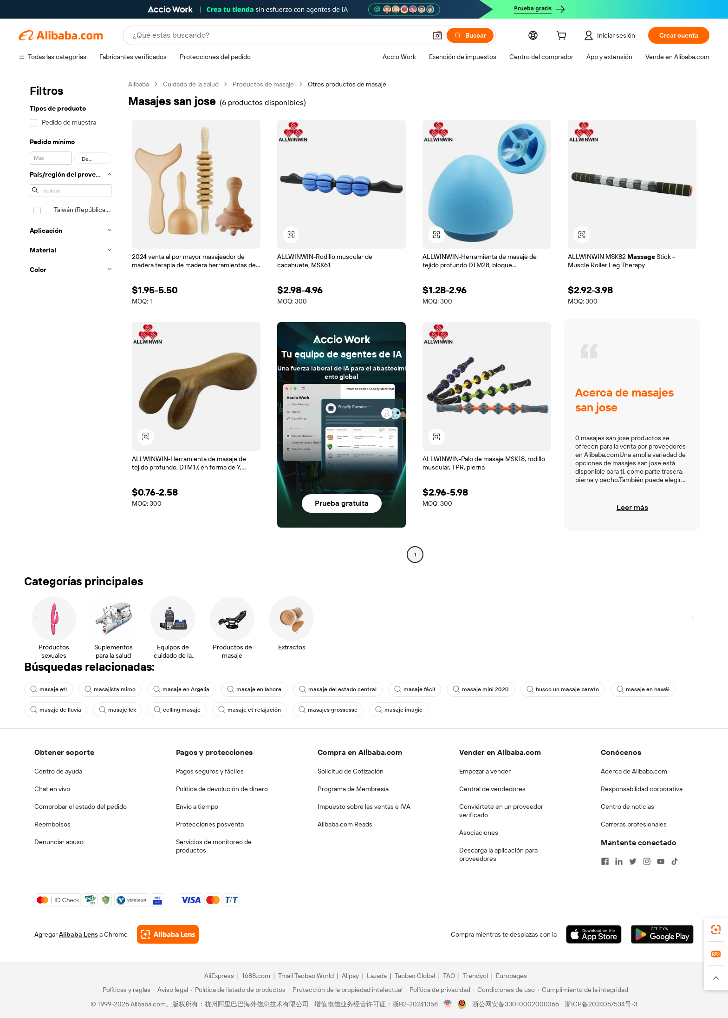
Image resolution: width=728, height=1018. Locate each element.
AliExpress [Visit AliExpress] (219, 975)
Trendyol (475, 975)
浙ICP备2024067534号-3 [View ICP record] (601, 1004)
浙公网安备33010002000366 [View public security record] (515, 1004)
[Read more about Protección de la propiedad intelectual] (345, 989)
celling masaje (177, 710)
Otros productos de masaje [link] (347, 84)
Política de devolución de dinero (222, 789)
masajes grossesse (328, 710)
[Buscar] (470, 35)
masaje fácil (414, 689)
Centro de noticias (627, 806)
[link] (716, 930)
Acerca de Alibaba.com (634, 771)
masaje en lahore (254, 689)
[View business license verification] (447, 1004)
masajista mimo (110, 689)
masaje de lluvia (55, 710)
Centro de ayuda (58, 771)
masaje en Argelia (181, 689)
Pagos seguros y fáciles (210, 771)
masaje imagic (398, 710)
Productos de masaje (263, 84)
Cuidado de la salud (191, 84)
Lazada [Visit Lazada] (377, 975)
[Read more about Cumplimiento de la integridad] (583, 989)
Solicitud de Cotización (351, 771)
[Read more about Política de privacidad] (437, 989)
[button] (437, 35)
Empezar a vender (485, 771)
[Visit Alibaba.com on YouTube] (660, 861)
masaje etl (48, 689)
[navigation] (70, 320)
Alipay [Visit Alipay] (350, 975)
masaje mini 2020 (481, 689)
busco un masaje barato (562, 689)
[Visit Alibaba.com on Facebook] (605, 861)
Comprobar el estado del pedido (80, 806)
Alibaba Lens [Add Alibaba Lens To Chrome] (78, 934)
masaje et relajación (249, 710)
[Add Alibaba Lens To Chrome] (168, 934)
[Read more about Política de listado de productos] (238, 989)
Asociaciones (478, 832)
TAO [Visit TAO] (449, 975)
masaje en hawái (643, 689)
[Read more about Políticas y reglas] (125, 989)
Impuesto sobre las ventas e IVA (364, 806)
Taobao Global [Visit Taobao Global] (415, 975)
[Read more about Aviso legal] (170, 989)
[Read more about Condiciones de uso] (504, 989)
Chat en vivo (52, 789)
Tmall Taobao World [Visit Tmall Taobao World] (306, 975)
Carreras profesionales (634, 824)
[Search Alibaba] (278, 35)
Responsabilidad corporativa (641, 789)
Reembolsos (52, 824)
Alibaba (138, 84)
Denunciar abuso (59, 842)
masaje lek (117, 710)
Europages (511, 975)
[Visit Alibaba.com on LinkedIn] (619, 861)
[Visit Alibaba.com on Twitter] (633, 861)
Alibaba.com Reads (345, 824)
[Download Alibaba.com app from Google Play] (662, 934)
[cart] (563, 36)
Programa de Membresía (353, 789)
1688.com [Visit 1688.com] (256, 975)
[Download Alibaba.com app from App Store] (594, 934)
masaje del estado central (338, 689)
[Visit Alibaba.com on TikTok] (674, 861)
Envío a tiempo (197, 806)
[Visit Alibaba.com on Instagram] (647, 861)
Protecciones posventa (210, 824)
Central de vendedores (492, 789)
